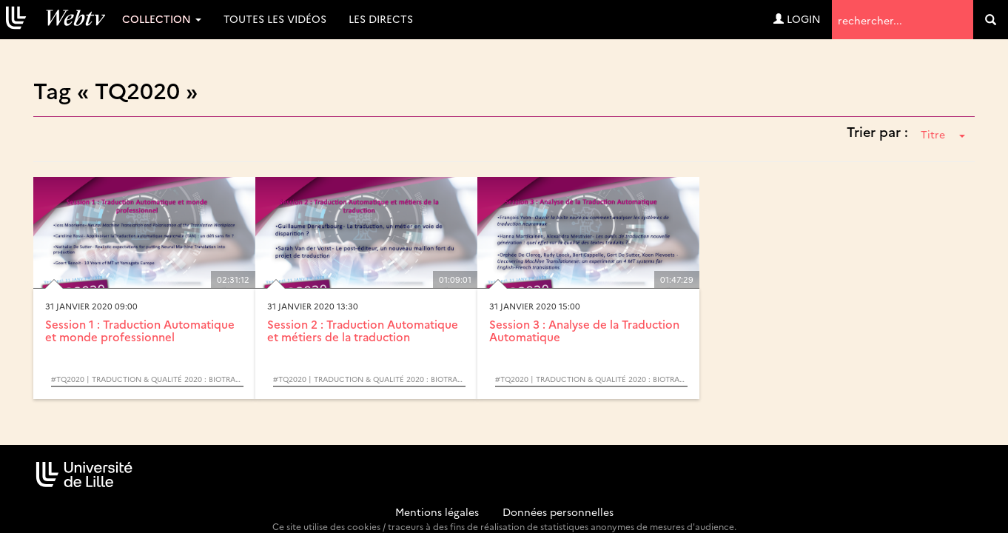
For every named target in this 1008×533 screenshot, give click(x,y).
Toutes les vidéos (275, 18)
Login (797, 18)
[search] (990, 19)
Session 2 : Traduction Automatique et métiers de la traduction (362, 330)
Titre (943, 134)
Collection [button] (161, 18)
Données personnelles (558, 511)
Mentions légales (437, 511)
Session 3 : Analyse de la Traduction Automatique (584, 330)
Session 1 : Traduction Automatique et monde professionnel (140, 330)
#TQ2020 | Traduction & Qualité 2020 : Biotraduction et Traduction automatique (147, 379)
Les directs (381, 18)
